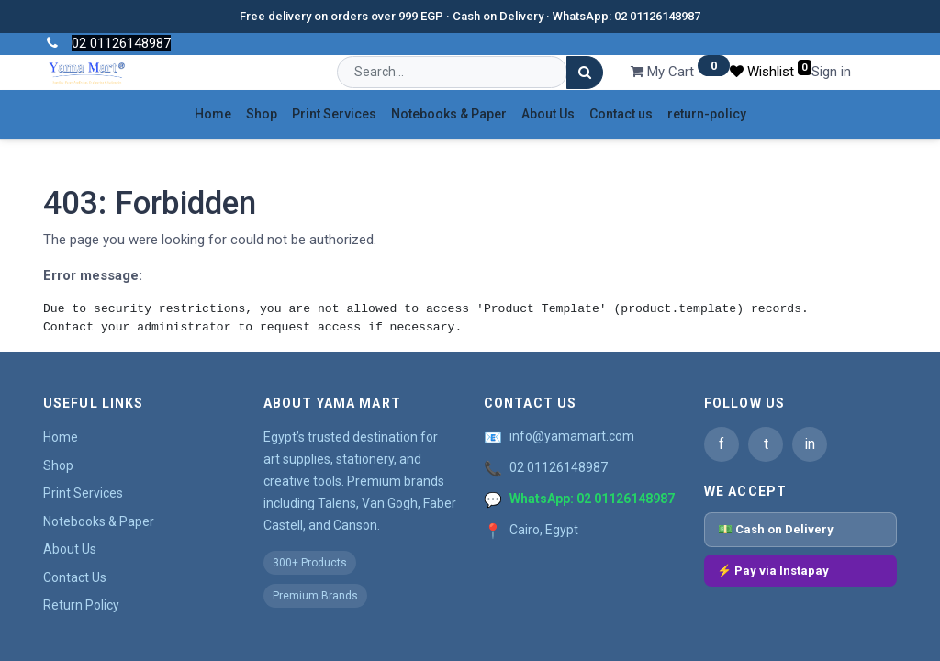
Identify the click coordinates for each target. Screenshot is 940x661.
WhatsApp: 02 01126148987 (592, 498)
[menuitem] (213, 114)
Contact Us (74, 577)
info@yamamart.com (571, 436)
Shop (58, 465)
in (809, 444)
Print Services (83, 493)
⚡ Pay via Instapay (773, 570)
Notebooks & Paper (98, 521)
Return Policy (81, 605)
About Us (69, 549)
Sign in (831, 71)
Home (60, 437)
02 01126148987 (558, 467)
